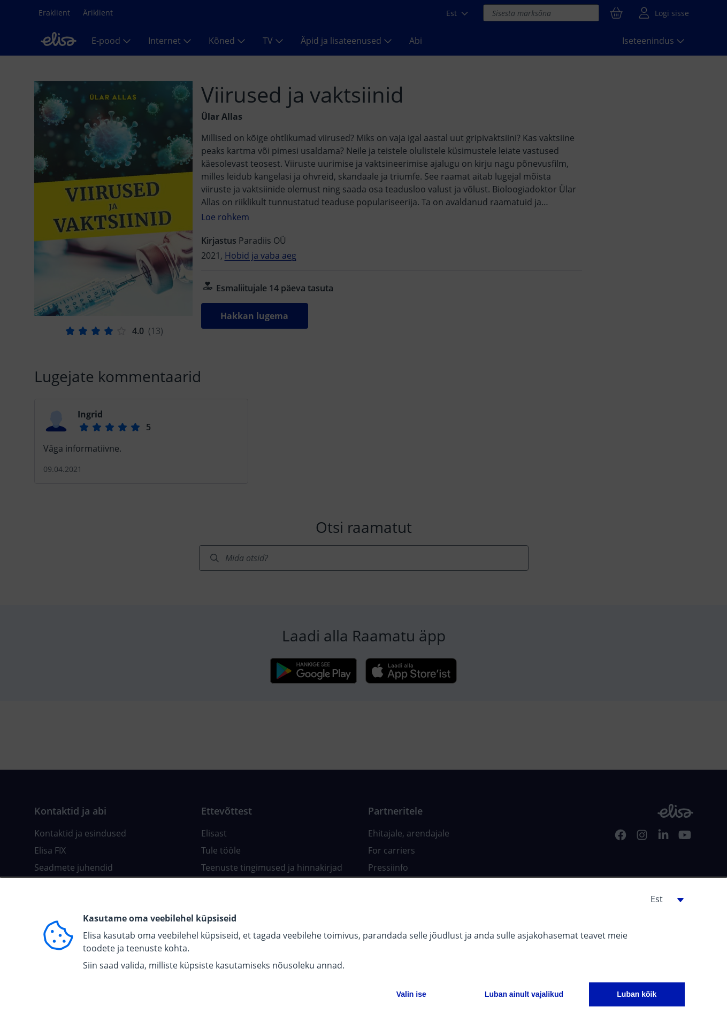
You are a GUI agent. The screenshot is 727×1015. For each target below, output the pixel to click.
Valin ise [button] (411, 994)
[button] (663, 899)
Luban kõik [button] (636, 994)
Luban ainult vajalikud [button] (524, 994)
